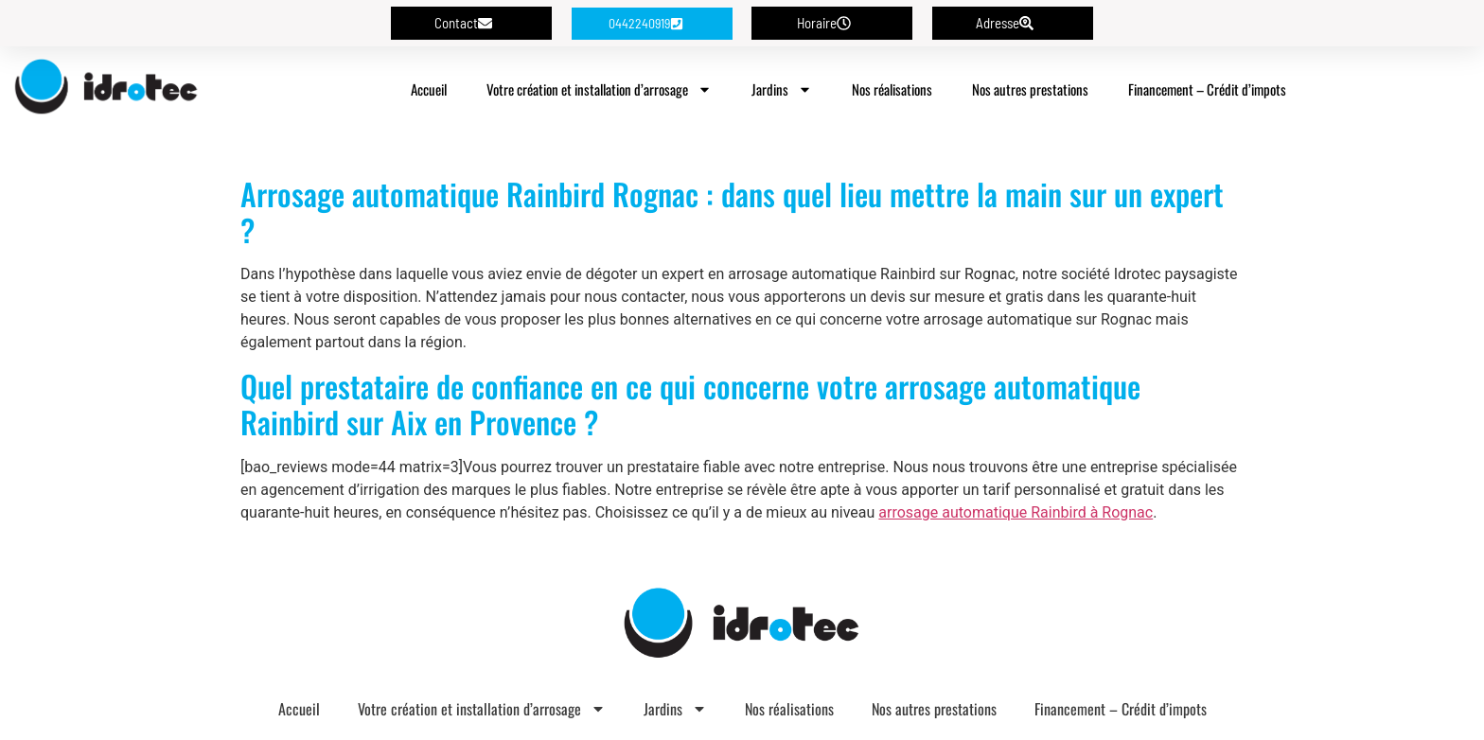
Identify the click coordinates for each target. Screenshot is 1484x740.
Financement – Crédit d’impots (1207, 89)
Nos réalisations (892, 89)
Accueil (429, 89)
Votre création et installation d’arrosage (599, 89)
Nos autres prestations (1030, 89)
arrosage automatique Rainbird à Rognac (1015, 512)
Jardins (781, 89)
